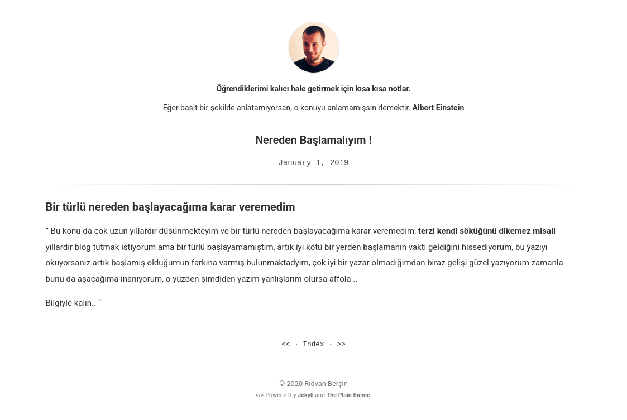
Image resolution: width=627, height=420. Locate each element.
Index (313, 344)
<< (285, 344)
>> (341, 344)
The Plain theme (348, 394)
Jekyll (305, 394)
